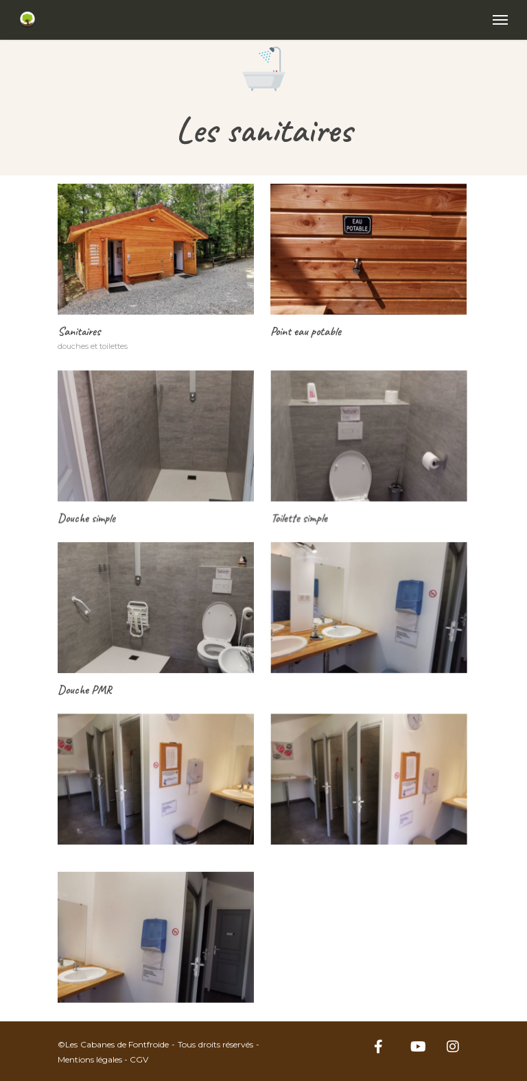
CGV (139, 1059)
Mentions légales (90, 1059)
